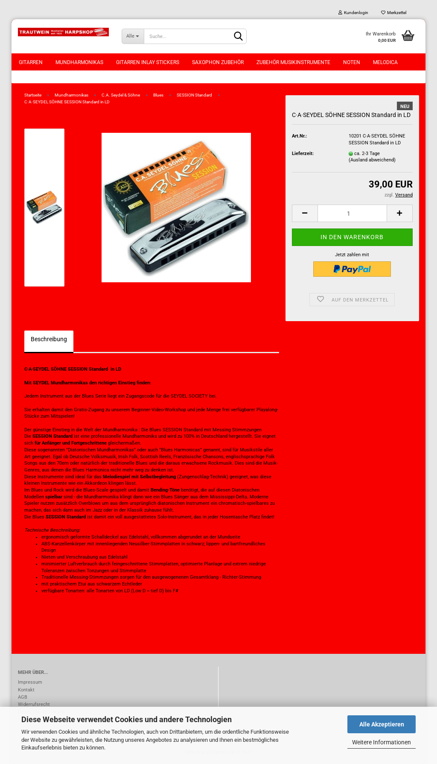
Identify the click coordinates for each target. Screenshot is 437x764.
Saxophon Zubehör (218, 62)
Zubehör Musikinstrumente (293, 62)
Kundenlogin (353, 12)
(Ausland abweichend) (372, 160)
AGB (22, 697)
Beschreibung (49, 339)
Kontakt (26, 690)
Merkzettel (393, 12)
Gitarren (31, 62)
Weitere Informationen (381, 742)
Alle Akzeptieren (381, 724)
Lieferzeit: (303, 153)
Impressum (30, 682)
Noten (351, 62)
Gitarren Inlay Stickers (147, 62)
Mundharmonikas (79, 62)
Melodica (385, 62)
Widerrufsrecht (34, 704)
